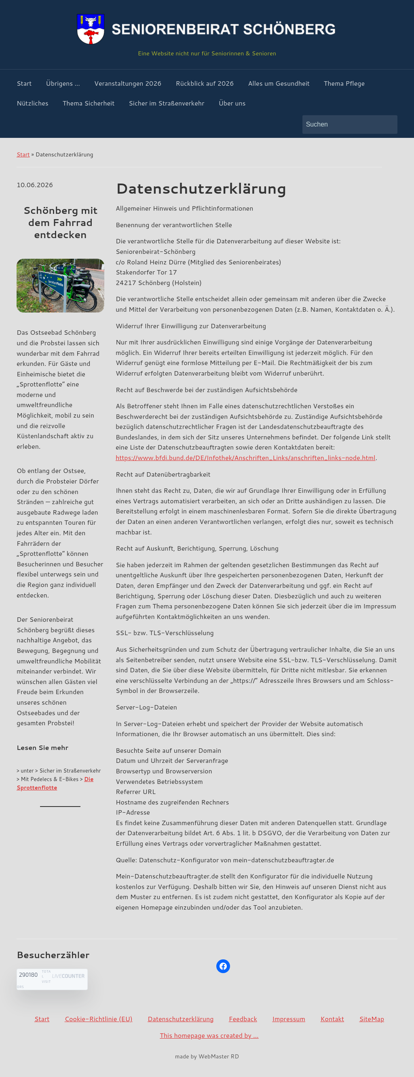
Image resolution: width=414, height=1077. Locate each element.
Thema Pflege (344, 83)
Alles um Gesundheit (278, 83)
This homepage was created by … (209, 1035)
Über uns (231, 103)
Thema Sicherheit (88, 103)
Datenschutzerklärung (180, 1018)
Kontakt (332, 1018)
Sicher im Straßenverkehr (166, 103)
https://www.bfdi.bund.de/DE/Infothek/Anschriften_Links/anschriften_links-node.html (246, 457)
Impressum (288, 1018)
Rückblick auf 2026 (205, 83)
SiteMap (371, 1018)
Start (24, 83)
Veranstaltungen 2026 (128, 83)
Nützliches (33, 103)
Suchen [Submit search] (387, 124)
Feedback (243, 1018)
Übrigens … (63, 83)
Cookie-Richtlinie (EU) (99, 1018)
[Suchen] (342, 124)
